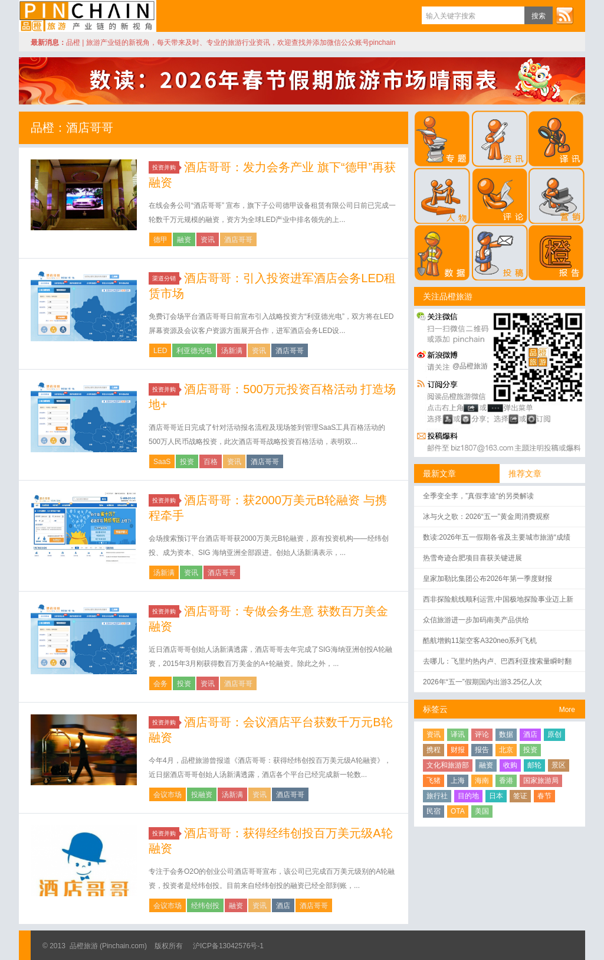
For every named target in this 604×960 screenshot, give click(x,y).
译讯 (458, 734)
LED (160, 351)
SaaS (161, 462)
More (567, 710)
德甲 (160, 240)
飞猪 (433, 780)
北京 (506, 750)
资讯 (208, 240)
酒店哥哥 (238, 240)
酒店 (283, 906)
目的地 (468, 796)
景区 (559, 765)
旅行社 (437, 796)
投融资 (201, 795)
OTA (458, 811)
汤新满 (231, 351)
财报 (458, 750)
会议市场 (167, 795)
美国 (482, 811)
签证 (520, 796)
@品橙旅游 (470, 366)
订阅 (564, 15)
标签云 (435, 709)
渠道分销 (165, 278)
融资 (184, 240)
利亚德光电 (194, 351)
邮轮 (534, 765)
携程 (433, 750)
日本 (496, 796)
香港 (506, 780)
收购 (510, 765)
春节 (544, 796)
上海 (458, 780)
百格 (210, 462)
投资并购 (165, 167)
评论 (482, 734)
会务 (160, 684)
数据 (506, 734)
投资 (187, 462)
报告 (482, 750)
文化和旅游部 (447, 765)
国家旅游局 (541, 780)
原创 (554, 734)
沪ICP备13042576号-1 (228, 946)
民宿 (433, 811)
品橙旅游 (87, 16)
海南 (482, 780)
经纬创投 (205, 906)
